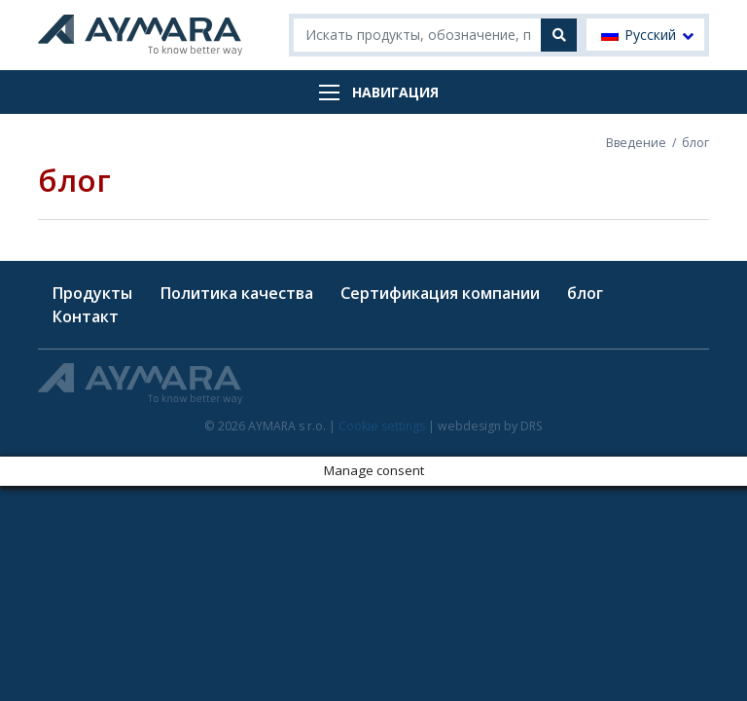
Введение (636, 142)
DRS (531, 426)
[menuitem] (645, 34)
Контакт (85, 316)
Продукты (92, 293)
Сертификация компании (440, 293)
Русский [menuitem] (650, 35)
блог (585, 293)
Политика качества (236, 293)
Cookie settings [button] (381, 426)
